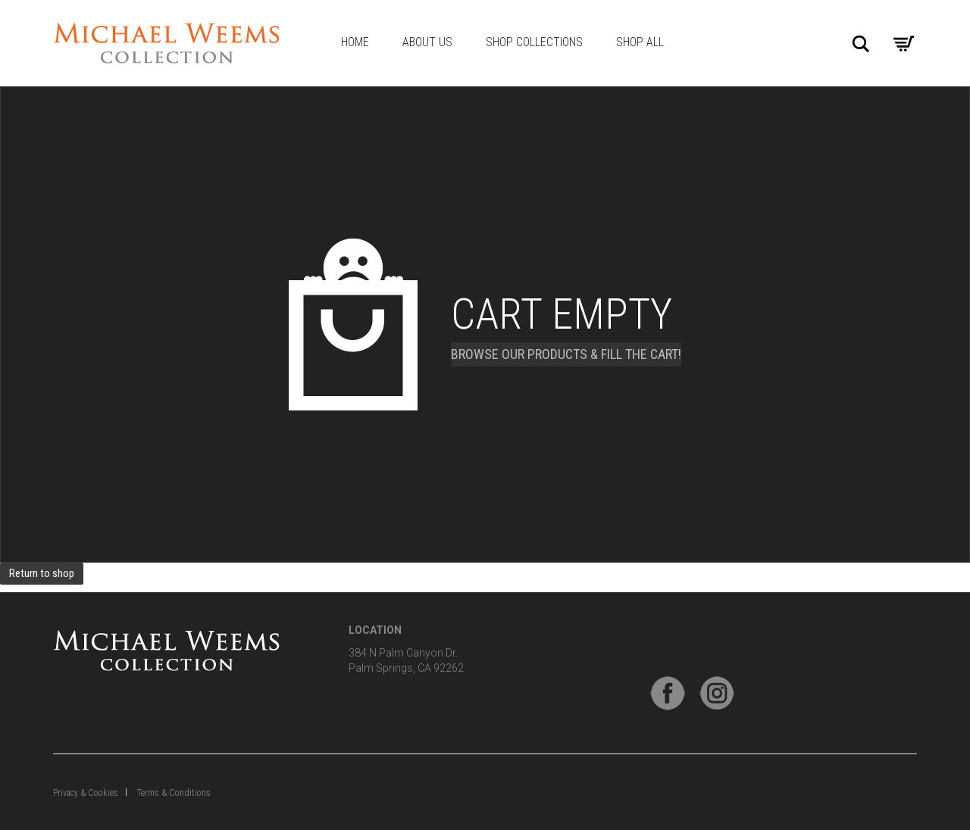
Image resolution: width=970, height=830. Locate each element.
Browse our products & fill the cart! (566, 354)
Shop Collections (534, 42)
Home (355, 42)
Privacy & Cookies (85, 793)
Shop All (640, 42)
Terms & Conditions (173, 793)
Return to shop (41, 573)
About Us (427, 42)
